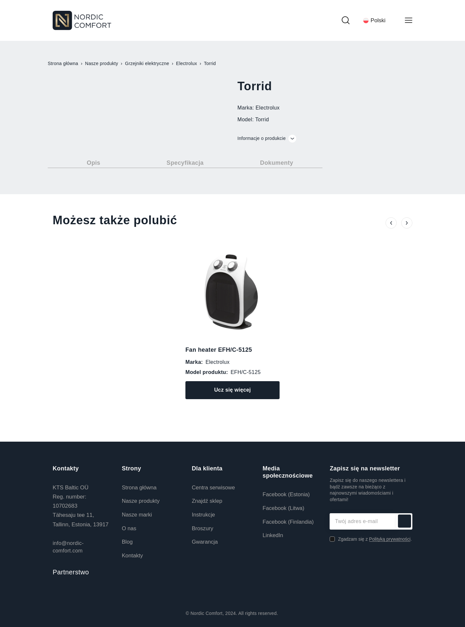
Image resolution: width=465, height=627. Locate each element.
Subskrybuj (404, 521)
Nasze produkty (101, 63)
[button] (391, 220)
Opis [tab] (93, 163)
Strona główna (63, 63)
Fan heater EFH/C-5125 (218, 350)
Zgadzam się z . (375, 539)
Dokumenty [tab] (276, 163)
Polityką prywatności (390, 539)
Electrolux (186, 63)
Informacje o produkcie (266, 139)
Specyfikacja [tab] (184, 163)
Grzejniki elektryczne (147, 63)
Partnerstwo (71, 572)
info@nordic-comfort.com (68, 546)
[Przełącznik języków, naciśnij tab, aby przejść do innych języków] (377, 20)
